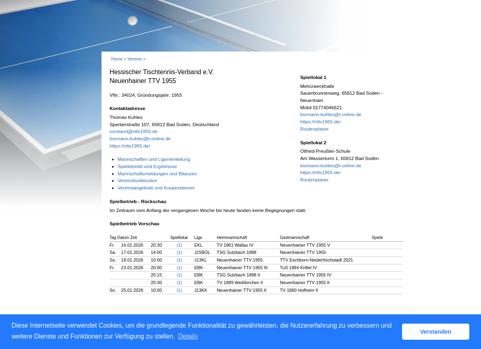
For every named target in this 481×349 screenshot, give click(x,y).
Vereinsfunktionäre (137, 180)
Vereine (134, 58)
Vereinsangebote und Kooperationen (156, 188)
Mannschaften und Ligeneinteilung (154, 159)
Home (116, 58)
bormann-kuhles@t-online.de (140, 138)
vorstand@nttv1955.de (134, 131)
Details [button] (188, 336)
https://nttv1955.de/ (130, 146)
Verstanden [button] (436, 331)
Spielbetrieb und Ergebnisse (147, 166)
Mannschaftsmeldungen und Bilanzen (157, 174)
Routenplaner (314, 129)
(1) (179, 245)
